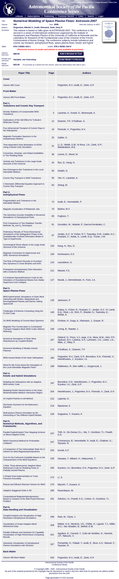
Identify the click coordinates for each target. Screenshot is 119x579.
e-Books (19, 16)
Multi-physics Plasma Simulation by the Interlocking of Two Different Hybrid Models (22, 414)
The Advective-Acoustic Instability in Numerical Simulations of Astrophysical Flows (24, 216)
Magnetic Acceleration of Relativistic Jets (21, 209)
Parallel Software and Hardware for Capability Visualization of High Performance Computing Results (23, 534)
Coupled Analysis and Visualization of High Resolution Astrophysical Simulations (22, 516)
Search (91, 16)
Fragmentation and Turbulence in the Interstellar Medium (19, 201)
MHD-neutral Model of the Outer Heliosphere (23, 358)
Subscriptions (33, 16)
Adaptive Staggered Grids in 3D (17, 490)
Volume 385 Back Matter (14, 557)
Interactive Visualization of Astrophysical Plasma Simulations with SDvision (21, 544)
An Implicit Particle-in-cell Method (18, 398)
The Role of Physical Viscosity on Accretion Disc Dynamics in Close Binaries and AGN (22, 262)
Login (100, 16)
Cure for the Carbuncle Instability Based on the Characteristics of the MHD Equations (24, 458)
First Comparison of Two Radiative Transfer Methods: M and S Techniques (22, 224)
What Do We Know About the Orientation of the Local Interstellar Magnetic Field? (22, 366)
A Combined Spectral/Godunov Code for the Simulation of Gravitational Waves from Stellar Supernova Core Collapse (23, 279)
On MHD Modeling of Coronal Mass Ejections (23, 320)
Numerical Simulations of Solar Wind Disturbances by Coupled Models (19, 339)
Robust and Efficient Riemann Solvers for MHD (24, 484)
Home (74, 2)
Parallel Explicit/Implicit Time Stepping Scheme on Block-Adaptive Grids (24, 433)
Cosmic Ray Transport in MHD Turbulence (22, 178)
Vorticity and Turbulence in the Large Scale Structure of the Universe (22, 162)
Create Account (101, 2)
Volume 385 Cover (11, 85)
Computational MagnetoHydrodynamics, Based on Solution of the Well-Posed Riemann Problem (24, 498)
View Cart (113, 2)
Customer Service (66, 16)
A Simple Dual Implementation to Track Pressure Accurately (20, 477)
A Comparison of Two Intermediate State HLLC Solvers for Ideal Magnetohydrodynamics (24, 450)
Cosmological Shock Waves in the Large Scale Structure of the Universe (24, 246)
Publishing (49, 16)
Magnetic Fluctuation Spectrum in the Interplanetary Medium (20, 137)
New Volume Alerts (85, 2)
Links (80, 16)
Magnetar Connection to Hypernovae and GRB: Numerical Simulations (21, 254)
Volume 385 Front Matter (14, 97)
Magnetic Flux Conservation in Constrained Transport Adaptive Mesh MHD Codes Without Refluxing (23, 329)
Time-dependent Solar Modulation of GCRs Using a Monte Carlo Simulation (22, 146)
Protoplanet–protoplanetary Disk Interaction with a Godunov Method (22, 270)
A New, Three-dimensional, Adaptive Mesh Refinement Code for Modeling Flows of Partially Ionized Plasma (22, 467)
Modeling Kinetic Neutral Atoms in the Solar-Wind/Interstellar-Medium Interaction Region (23, 391)
